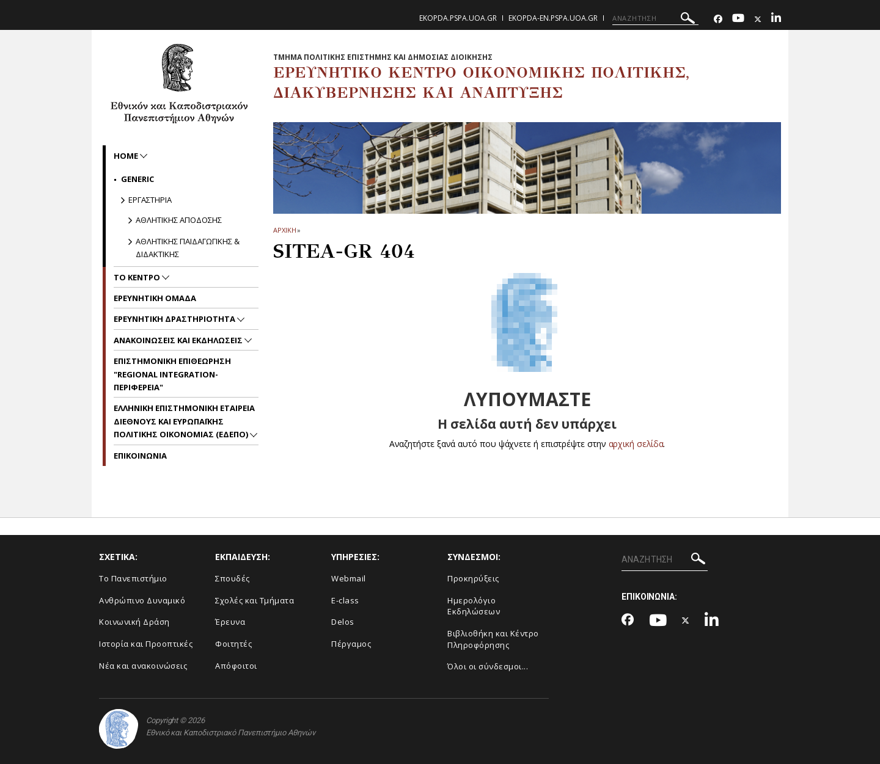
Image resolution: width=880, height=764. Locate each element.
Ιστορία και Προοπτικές (146, 643)
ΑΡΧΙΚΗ (284, 230)
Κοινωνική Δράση (134, 621)
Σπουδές (232, 578)
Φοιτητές (233, 643)
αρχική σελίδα (636, 443)
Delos (342, 621)
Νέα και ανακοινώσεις (143, 665)
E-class (345, 600)
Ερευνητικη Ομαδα (155, 298)
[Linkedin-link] (776, 19)
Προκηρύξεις (473, 578)
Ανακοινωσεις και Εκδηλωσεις (179, 340)
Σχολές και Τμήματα (254, 600)
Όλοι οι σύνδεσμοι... (487, 666)
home (127, 155)
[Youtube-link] (738, 19)
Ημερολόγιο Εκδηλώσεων (473, 606)
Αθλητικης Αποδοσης (179, 219)
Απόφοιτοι (236, 665)
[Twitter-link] (757, 19)
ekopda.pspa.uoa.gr (458, 18)
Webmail (348, 578)
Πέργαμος (351, 643)
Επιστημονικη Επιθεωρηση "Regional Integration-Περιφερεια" (172, 374)
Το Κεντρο (138, 277)
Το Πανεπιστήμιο (133, 578)
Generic (137, 178)
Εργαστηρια (150, 199)
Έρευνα (230, 621)
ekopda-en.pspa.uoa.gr (553, 18)
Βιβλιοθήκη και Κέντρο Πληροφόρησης (493, 639)
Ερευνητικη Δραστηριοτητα (175, 318)
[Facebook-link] (718, 19)
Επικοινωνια (140, 455)
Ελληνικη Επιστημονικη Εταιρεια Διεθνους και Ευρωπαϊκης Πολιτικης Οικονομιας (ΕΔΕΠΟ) (184, 421)
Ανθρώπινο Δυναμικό (142, 600)
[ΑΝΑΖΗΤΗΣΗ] (655, 18)
